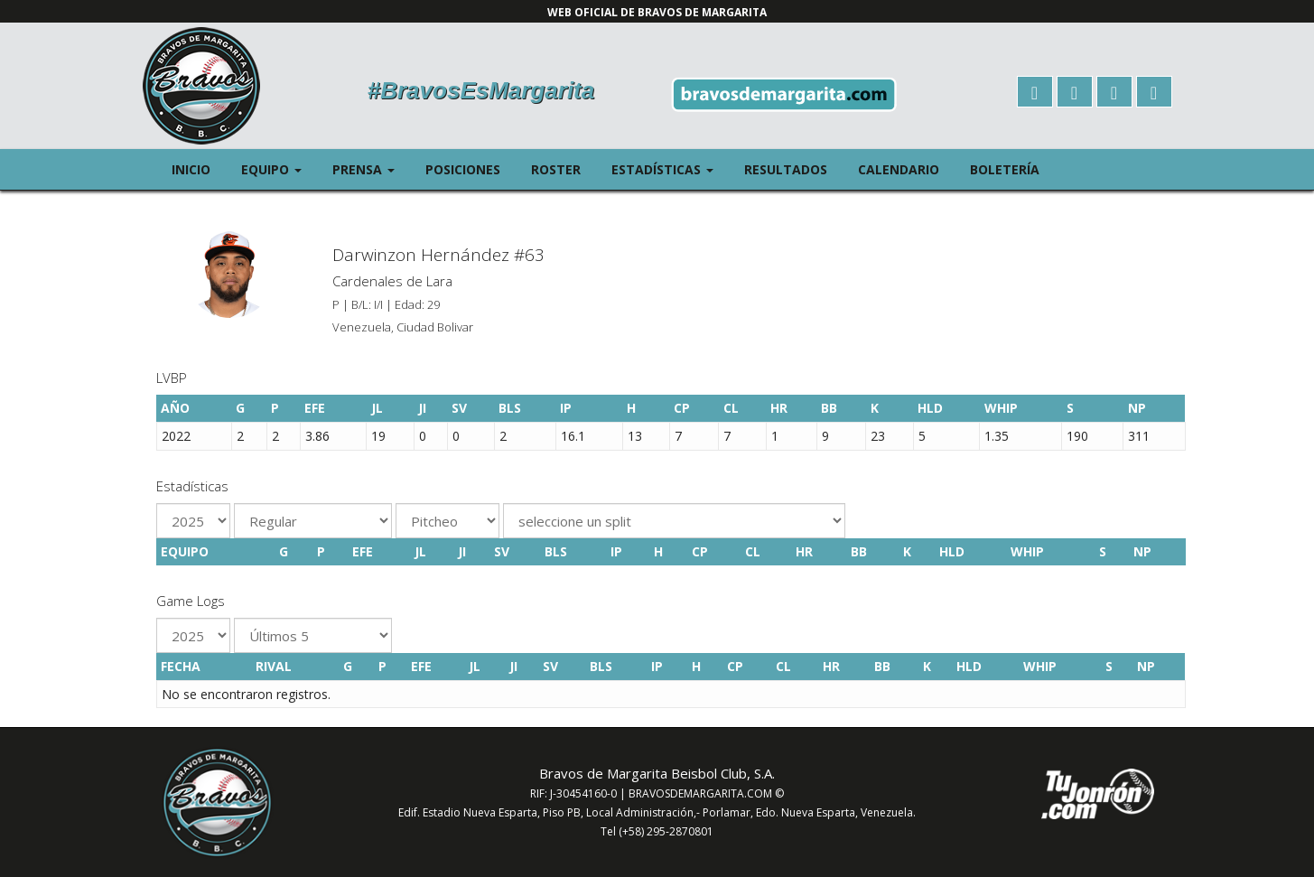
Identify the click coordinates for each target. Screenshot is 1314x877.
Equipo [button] (279, 168)
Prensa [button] (371, 168)
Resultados (785, 169)
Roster (556, 169)
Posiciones (462, 169)
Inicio (191, 169)
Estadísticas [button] (670, 168)
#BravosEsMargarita (481, 90)
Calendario (898, 169)
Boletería (1004, 169)
